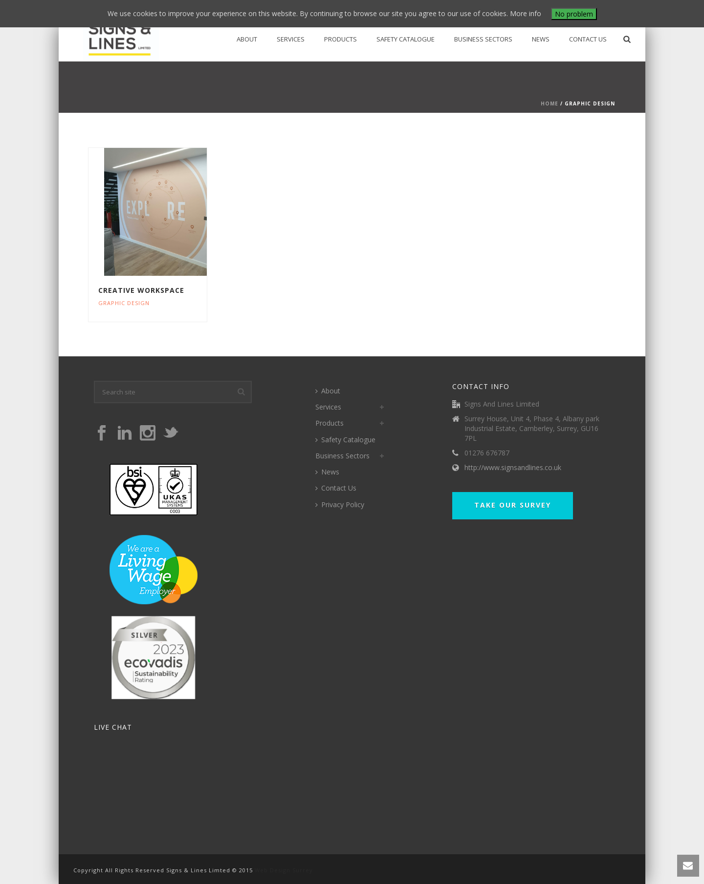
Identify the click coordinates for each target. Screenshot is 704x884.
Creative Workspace (141, 290)
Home (549, 103)
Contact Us (588, 39)
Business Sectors (483, 39)
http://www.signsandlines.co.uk (512, 467)
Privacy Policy (339, 504)
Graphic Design (124, 303)
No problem (574, 14)
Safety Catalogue (405, 39)
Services (291, 39)
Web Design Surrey (284, 870)
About (247, 39)
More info (525, 13)
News (541, 39)
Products (340, 39)
